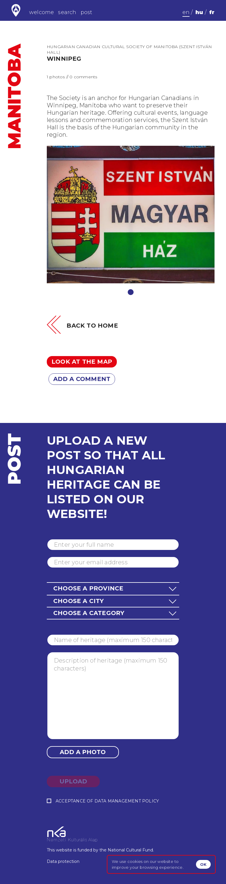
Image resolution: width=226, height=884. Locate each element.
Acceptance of (103, 801)
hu (199, 12)
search (67, 12)
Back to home (92, 325)
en (186, 12)
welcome (41, 12)
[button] (113, 588)
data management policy (126, 801)
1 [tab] (131, 292)
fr (212, 12)
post (86, 12)
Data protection (63, 861)
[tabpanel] (131, 214)
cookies (134, 861)
